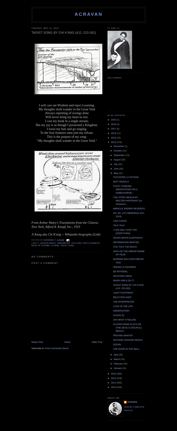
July (116, 164)
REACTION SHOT (122, 297)
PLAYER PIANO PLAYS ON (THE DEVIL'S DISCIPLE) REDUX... (127, 327)
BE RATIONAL (120, 271)
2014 (114, 142)
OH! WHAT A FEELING (124, 319)
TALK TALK (118, 225)
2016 (114, 133)
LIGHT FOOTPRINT (123, 292)
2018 (114, 124)
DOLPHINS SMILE (122, 276)
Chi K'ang (76, 243)
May (116, 173)
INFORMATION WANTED (126, 242)
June (116, 168)
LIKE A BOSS (120, 221)
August (117, 159)
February (118, 363)
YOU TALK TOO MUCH (125, 246)
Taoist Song (67, 246)
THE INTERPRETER (123, 301)
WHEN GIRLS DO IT (123, 280)
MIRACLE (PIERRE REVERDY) (129, 208)
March (117, 359)
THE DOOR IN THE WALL (126, 349)
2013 (114, 373)
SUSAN (117, 344)
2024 (114, 119)
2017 (114, 128)
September (119, 155)
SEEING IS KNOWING (124, 267)
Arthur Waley (48, 243)
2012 (114, 378)
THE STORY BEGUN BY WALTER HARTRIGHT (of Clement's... (127, 200)
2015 (114, 137)
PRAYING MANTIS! (123, 335)
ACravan (89, 14)
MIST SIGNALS (121, 181)
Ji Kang (55, 246)
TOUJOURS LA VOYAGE (126, 177)
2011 (114, 382)
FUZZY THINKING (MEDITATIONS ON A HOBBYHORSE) (125, 189)
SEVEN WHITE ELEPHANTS (127, 238)
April (116, 354)
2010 (114, 387)
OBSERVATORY (121, 310)
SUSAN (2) (118, 315)
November (119, 146)
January (118, 368)
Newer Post (37, 342)
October (118, 150)
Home (67, 342)
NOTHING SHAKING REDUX (128, 340)
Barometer (63, 243)
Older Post (97, 342)
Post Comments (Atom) (57, 348)
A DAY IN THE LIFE (123, 306)
